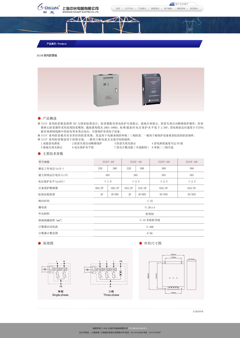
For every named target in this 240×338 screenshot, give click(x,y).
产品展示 (142, 8)
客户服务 (168, 8)
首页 (118, 8)
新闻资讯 (155, 8)
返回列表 (199, 311)
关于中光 (129, 8)
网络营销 (181, 8)
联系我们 (194, 8)
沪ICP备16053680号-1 (137, 328)
